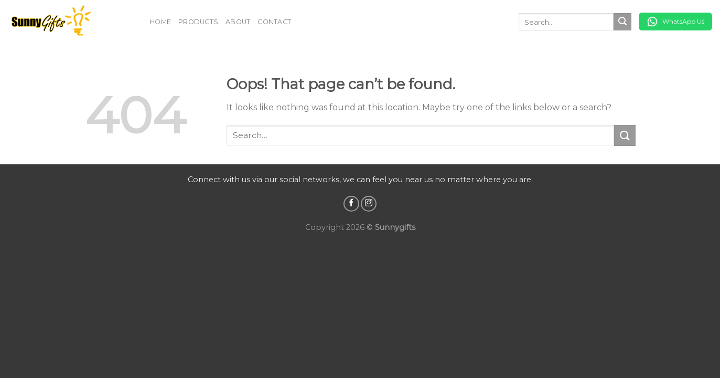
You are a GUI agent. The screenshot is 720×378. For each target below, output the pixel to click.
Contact (274, 22)
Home (160, 22)
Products (198, 22)
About (237, 22)
